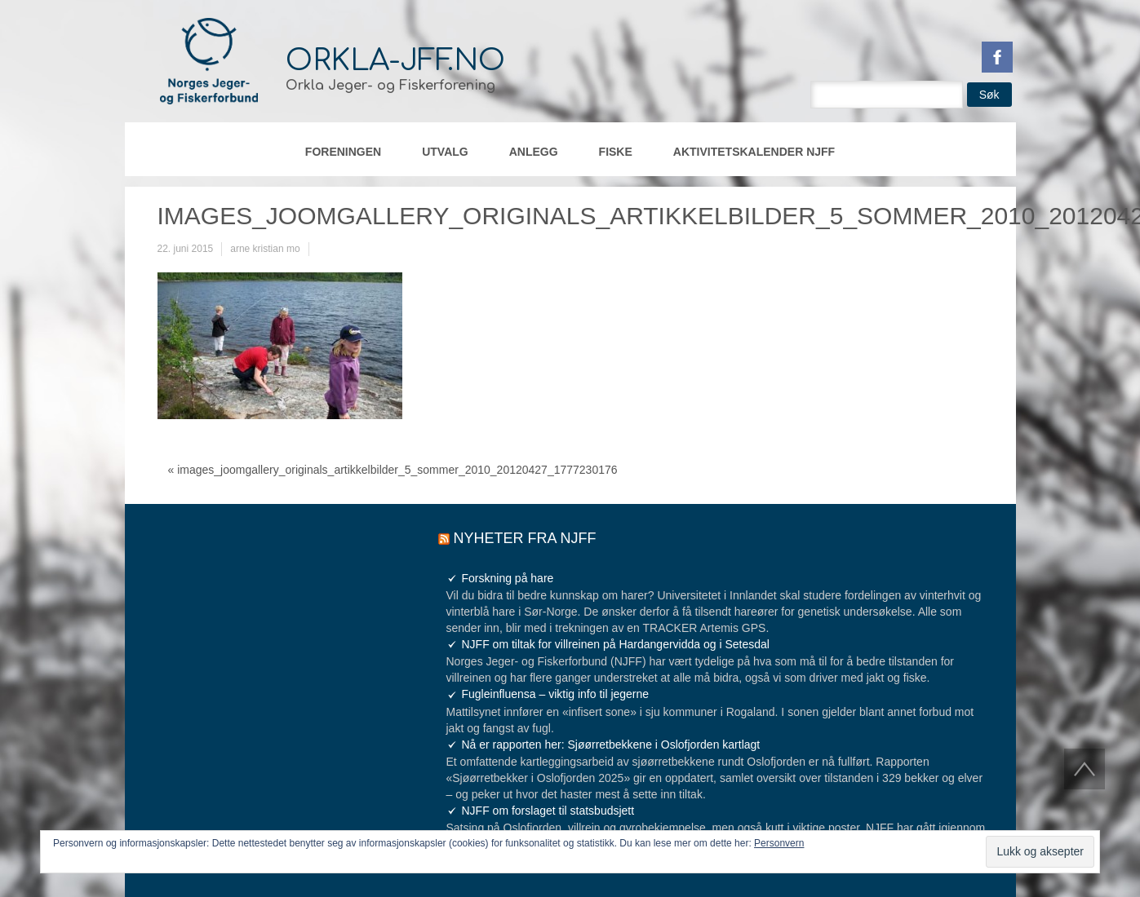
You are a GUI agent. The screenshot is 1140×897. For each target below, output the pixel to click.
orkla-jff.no (395, 60)
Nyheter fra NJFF (525, 538)
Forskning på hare (508, 578)
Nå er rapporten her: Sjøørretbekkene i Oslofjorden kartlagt (611, 744)
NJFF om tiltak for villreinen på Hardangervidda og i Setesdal (616, 644)
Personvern (779, 843)
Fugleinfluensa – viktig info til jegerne (556, 693)
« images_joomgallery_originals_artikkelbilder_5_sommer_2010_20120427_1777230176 (393, 469)
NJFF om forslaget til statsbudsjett (548, 810)
